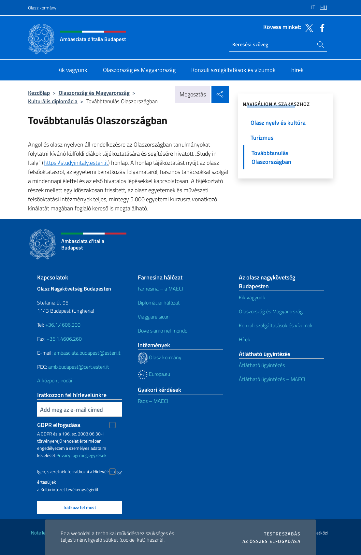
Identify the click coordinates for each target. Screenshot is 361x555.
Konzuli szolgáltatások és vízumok (276, 325)
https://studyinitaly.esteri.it (76, 162)
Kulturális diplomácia (53, 101)
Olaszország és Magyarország (94, 93)
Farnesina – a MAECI (160, 288)
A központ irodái (54, 380)
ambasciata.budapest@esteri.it (87, 353)
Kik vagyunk (252, 297)
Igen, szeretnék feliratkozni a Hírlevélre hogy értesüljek (79, 472)
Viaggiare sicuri (153, 316)
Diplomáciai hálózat (159, 302)
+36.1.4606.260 (64, 339)
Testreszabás (282, 534)
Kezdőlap (39, 93)
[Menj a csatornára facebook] (320, 27)
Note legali (41, 532)
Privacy (63, 455)
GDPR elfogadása (58, 424)
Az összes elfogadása (271, 541)
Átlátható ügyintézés (262, 365)
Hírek (244, 339)
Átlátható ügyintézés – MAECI (272, 379)
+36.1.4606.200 (62, 325)
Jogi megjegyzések (89, 455)
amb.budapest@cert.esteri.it (78, 367)
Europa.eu (154, 374)
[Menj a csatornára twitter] (307, 27)
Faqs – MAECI (153, 401)
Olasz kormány (42, 7)
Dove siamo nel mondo (162, 330)
